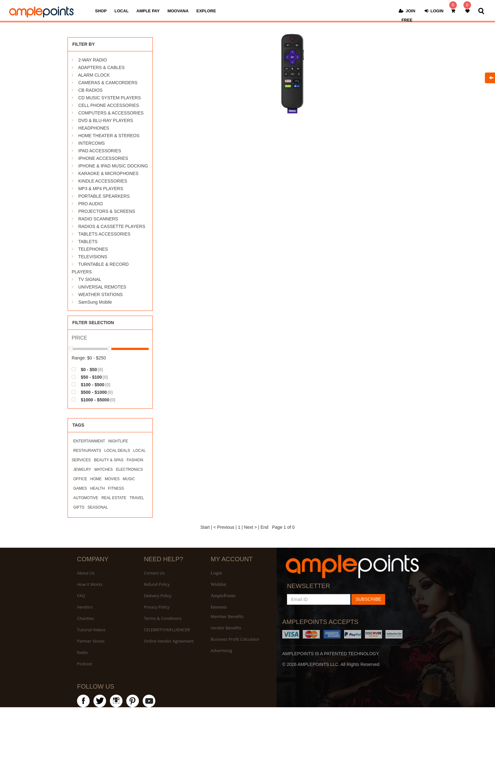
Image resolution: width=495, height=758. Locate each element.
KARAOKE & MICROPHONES (108, 173)
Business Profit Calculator (235, 639)
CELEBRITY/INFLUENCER (167, 630)
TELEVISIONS (92, 256)
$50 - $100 (90, 377)
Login (216, 572)
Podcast (84, 664)
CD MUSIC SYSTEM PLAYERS (109, 97)
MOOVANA (177, 11)
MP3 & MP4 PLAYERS (100, 188)
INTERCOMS (91, 143)
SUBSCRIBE (368, 599)
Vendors (85, 607)
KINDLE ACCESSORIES (102, 181)
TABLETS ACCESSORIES (104, 233)
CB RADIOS (90, 90)
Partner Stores (90, 641)
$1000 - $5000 (93, 400)
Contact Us (154, 573)
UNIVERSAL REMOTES (102, 286)
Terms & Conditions (163, 618)
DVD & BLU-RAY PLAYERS (105, 120)
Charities (85, 618)
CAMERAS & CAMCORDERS (107, 82)
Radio (82, 652)
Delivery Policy (157, 595)
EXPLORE (206, 11)
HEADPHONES (93, 128)
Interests (219, 606)
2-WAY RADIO (92, 59)
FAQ (81, 595)
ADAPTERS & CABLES (101, 67)
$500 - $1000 (92, 392)
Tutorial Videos (91, 630)
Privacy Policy (157, 607)
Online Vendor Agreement (169, 641)
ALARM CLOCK (94, 75)
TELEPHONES (93, 249)
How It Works (90, 584)
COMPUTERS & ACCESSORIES (111, 112)
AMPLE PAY (148, 11)
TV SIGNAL (89, 279)
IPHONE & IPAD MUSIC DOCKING (113, 165)
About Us (86, 573)
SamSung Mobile (95, 302)
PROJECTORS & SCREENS (106, 211)
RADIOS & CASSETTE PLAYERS (111, 226)
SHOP (101, 11)
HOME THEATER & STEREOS (109, 135)
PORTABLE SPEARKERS (104, 196)
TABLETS (88, 241)
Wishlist (218, 584)
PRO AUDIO (90, 203)
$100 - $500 (91, 384)
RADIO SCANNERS (98, 218)
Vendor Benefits (226, 628)
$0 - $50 (87, 369)
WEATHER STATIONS (100, 294)
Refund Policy (157, 584)
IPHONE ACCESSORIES (103, 158)
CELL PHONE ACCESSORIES (108, 105)
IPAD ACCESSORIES (99, 150)
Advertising (221, 650)
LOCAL (122, 11)
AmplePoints (223, 595)
